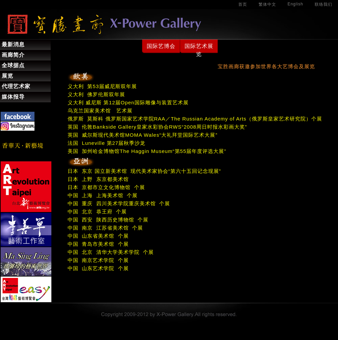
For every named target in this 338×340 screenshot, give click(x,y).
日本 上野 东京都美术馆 (98, 179)
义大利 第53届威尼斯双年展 (102, 86)
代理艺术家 (16, 86)
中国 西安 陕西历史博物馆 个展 (108, 220)
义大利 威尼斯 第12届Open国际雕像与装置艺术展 (128, 102)
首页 (242, 4)
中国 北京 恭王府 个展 (97, 211)
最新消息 (13, 44)
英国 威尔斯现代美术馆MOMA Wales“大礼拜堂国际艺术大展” (142, 135)
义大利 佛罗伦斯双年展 (96, 94)
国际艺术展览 (199, 50)
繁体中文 (267, 4)
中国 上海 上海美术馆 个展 (103, 195)
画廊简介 (13, 55)
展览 (7, 76)
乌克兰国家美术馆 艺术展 (100, 110)
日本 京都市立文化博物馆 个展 (106, 187)
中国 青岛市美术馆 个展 (98, 244)
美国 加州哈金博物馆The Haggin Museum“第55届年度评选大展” (147, 151)
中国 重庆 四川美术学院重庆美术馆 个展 (119, 203)
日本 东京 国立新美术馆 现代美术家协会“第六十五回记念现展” (144, 171)
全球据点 (13, 65)
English (295, 4)
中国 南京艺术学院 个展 (98, 260)
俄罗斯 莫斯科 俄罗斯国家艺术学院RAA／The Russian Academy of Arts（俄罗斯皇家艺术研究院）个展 (195, 119)
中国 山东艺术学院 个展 (98, 268)
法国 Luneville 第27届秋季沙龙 (106, 143)
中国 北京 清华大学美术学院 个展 (111, 252)
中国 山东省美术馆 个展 (98, 236)
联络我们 (323, 4)
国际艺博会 (161, 46)
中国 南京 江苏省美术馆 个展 (105, 228)
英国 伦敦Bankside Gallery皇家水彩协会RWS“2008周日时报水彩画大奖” (157, 127)
